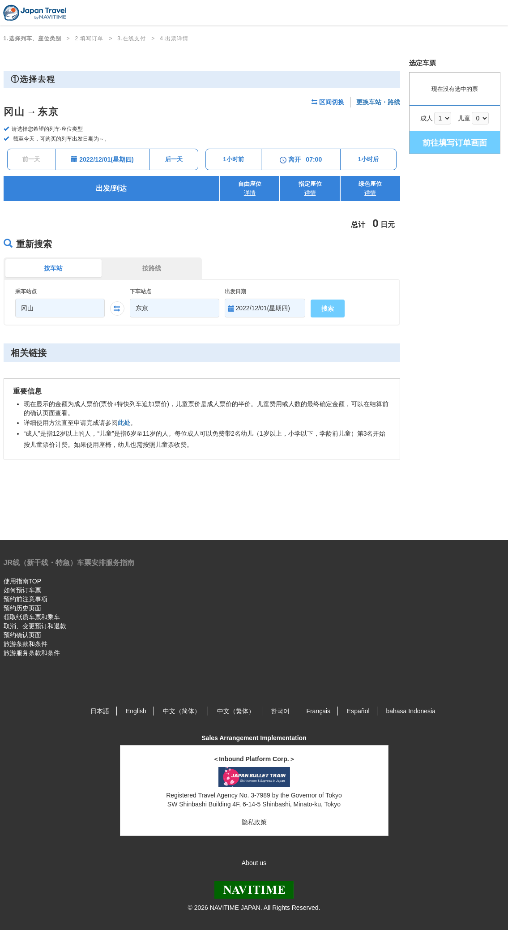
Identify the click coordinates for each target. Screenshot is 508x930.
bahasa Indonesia (410, 711)
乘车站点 (26, 291)
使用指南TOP (23, 581)
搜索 (327, 308)
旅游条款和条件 (25, 643)
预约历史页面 (22, 608)
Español (358, 711)
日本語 (99, 711)
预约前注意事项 (25, 599)
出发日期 (235, 291)
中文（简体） (182, 711)
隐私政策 (254, 822)
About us (254, 862)
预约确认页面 (22, 635)
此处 (124, 422)
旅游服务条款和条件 (32, 652)
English (136, 711)
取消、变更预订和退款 (35, 626)
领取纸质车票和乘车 (32, 617)
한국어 (280, 711)
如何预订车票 (22, 590)
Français (318, 711)
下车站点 (140, 291)
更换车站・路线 (378, 102)
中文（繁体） (236, 711)
